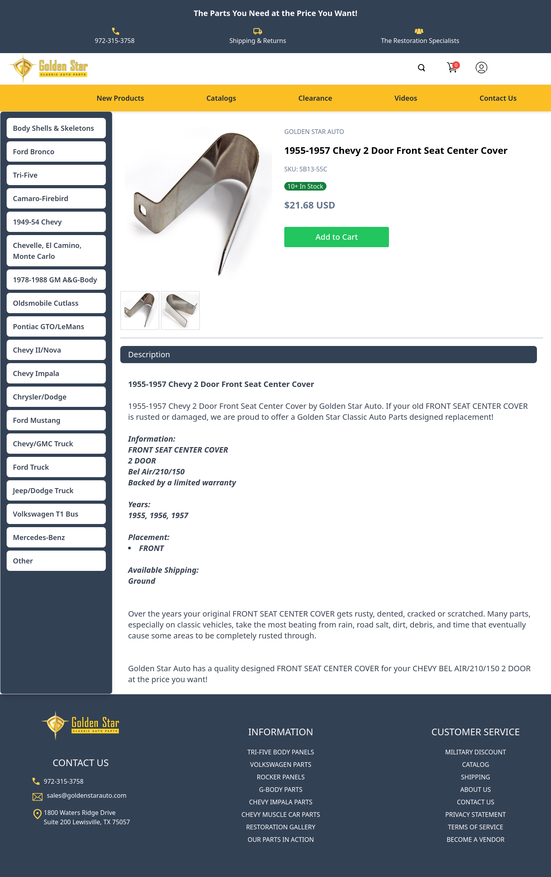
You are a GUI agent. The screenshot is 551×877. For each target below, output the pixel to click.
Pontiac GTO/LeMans (48, 326)
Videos (405, 98)
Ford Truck (31, 467)
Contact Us (498, 98)
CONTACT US (475, 802)
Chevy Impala (36, 373)
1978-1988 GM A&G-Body (55, 279)
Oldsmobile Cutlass (45, 303)
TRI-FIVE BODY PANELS (280, 752)
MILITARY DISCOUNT (475, 752)
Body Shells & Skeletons (53, 128)
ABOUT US (475, 789)
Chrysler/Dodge (39, 396)
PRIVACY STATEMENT (475, 814)
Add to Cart (337, 237)
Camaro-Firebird (40, 198)
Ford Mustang (37, 420)
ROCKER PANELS (281, 777)
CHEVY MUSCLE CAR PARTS (280, 814)
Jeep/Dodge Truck (43, 490)
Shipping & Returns (257, 40)
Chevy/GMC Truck (43, 443)
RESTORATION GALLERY (280, 827)
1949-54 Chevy (37, 221)
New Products (120, 98)
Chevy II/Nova (37, 350)
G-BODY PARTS (280, 789)
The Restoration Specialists (420, 40)
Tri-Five (25, 175)
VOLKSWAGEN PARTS (280, 764)
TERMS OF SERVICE (475, 827)
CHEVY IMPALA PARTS (280, 802)
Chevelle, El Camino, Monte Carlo (47, 251)
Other (23, 560)
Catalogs (221, 98)
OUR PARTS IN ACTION (281, 839)
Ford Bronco (33, 151)
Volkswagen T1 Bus (45, 514)
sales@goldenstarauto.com (87, 795)
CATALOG (475, 764)
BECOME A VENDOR (476, 839)
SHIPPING (475, 777)
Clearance (315, 98)
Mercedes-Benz (39, 537)
